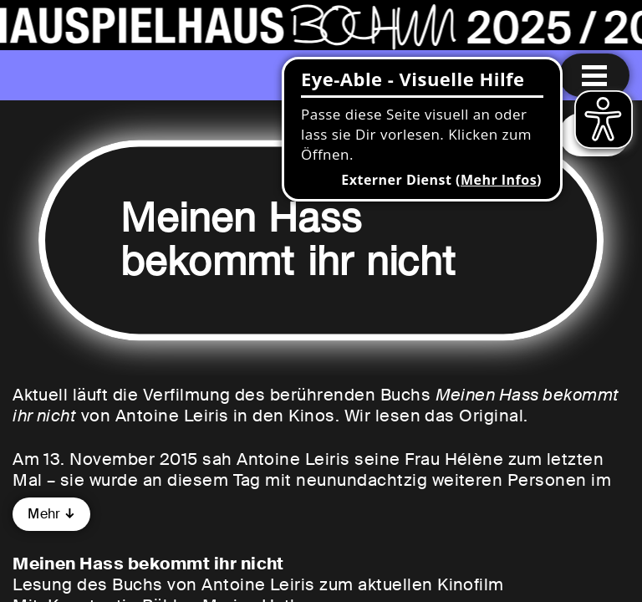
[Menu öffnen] (594, 75)
